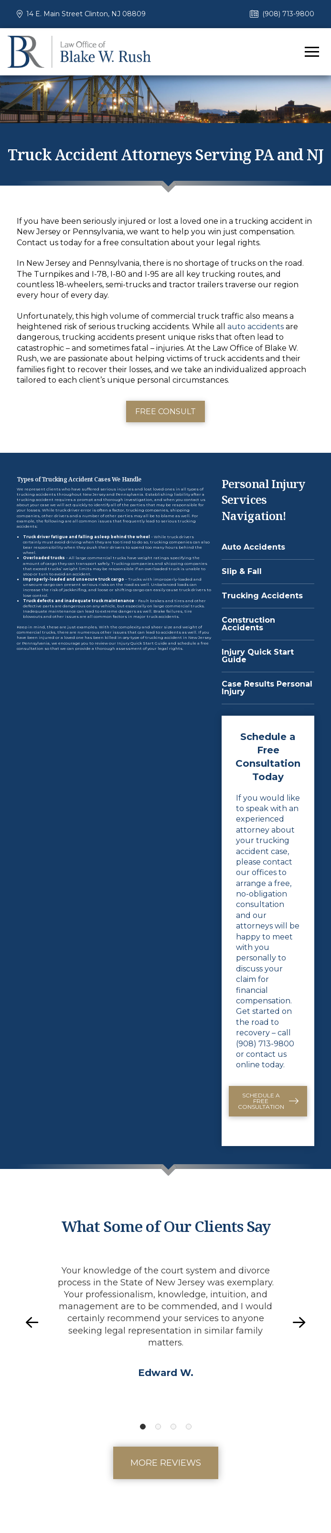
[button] (311, 51)
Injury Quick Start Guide (142, 643)
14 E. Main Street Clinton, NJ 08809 (86, 14)
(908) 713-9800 (288, 14)
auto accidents (255, 326)
